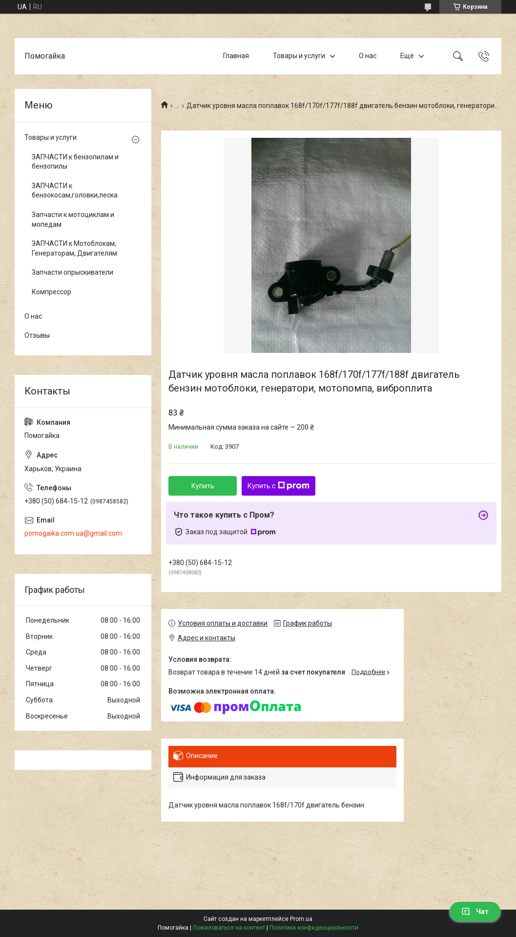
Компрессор (51, 292)
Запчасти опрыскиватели (72, 272)
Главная (236, 56)
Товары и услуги (299, 56)
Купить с (279, 485)
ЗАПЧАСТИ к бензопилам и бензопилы (75, 162)
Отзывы (37, 335)
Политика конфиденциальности (313, 927)
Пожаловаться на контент (229, 927)
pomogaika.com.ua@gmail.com (73, 533)
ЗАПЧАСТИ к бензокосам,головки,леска (75, 190)
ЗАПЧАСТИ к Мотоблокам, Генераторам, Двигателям (74, 248)
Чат (475, 911)
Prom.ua (301, 918)
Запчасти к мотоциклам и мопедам (73, 219)
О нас (367, 56)
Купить (202, 486)
